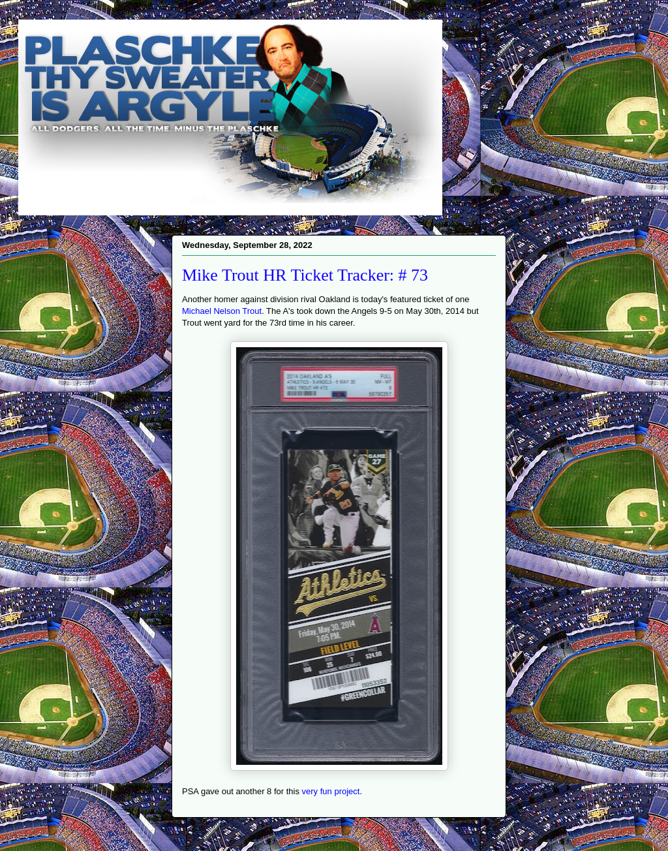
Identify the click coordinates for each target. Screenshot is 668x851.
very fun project (331, 791)
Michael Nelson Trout (222, 311)
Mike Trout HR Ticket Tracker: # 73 (305, 275)
